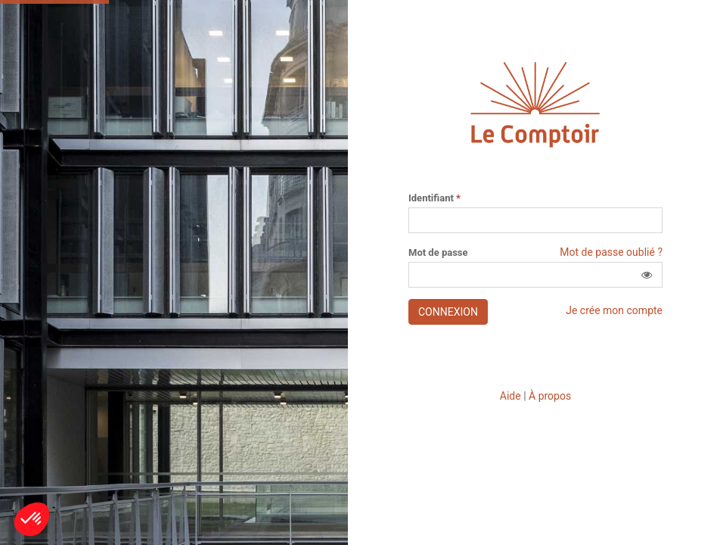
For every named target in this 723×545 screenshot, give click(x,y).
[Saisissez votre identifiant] (535, 220)
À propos (550, 396)
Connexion (448, 312)
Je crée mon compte (614, 310)
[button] (646, 274)
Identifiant (434, 198)
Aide (510, 396)
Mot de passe (438, 253)
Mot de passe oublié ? (611, 252)
